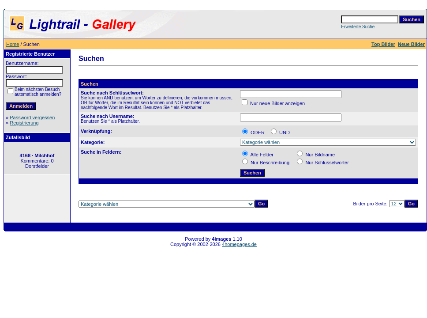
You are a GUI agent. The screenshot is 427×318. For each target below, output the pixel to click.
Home (12, 44)
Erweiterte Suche (358, 26)
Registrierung (24, 122)
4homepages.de (239, 244)
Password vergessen (32, 117)
